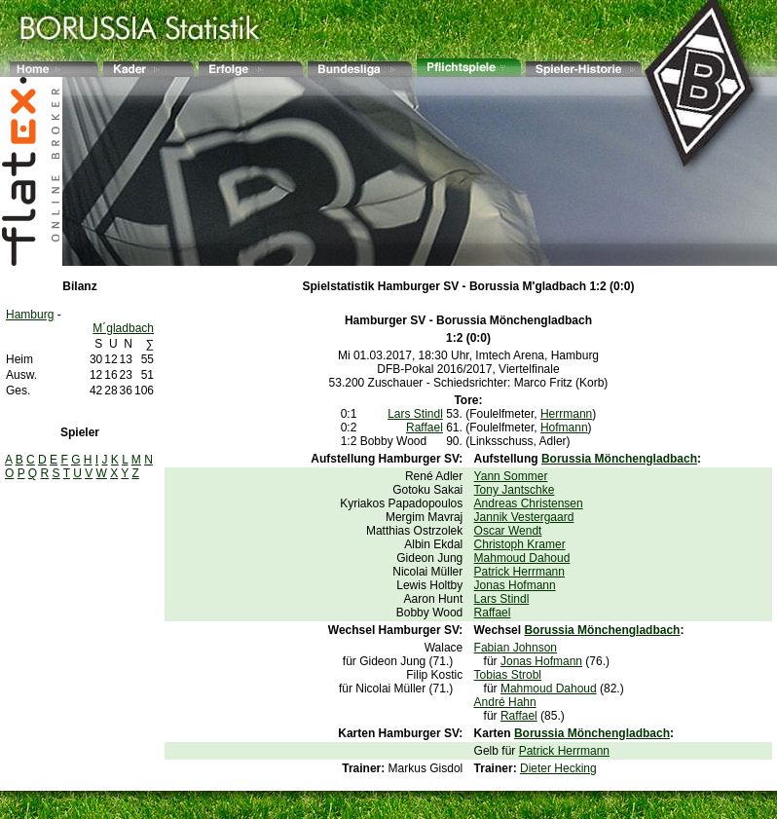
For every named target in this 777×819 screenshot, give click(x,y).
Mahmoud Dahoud (522, 558)
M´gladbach (123, 328)
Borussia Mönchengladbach (514, 320)
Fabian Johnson (515, 647)
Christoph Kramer (520, 544)
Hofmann (564, 427)
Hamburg (30, 314)
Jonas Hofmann (515, 585)
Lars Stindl (415, 414)
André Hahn (505, 702)
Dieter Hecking (558, 768)
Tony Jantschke (514, 490)
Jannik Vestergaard (524, 517)
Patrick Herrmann (519, 571)
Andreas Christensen (528, 503)
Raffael (424, 427)
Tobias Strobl (507, 675)
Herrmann (566, 414)
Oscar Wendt (508, 531)
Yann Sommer (511, 476)
